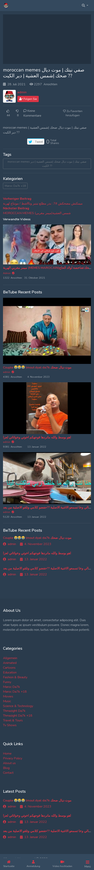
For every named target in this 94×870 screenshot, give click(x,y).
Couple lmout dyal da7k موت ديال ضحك (37, 367)
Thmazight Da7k (14, 711)
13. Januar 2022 (33, 559)
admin (22, 92)
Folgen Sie (28, 99)
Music (7, 701)
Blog (6, 768)
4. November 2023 (35, 544)
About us (9, 763)
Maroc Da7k (11, 687)
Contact (8, 773)
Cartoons (9, 667)
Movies (8, 696)
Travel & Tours (13, 720)
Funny (7, 682)
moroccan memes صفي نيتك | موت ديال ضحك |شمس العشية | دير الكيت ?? (47, 164)
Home (7, 753)
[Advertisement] (47, 39)
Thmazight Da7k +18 (17, 715)
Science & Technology (18, 706)
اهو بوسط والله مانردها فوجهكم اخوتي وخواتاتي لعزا (37, 437)
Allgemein (10, 658)
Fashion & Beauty (15, 677)
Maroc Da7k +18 (15, 186)
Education (10, 672)
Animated (10, 663)
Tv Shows (10, 725)
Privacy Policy (12, 758)
